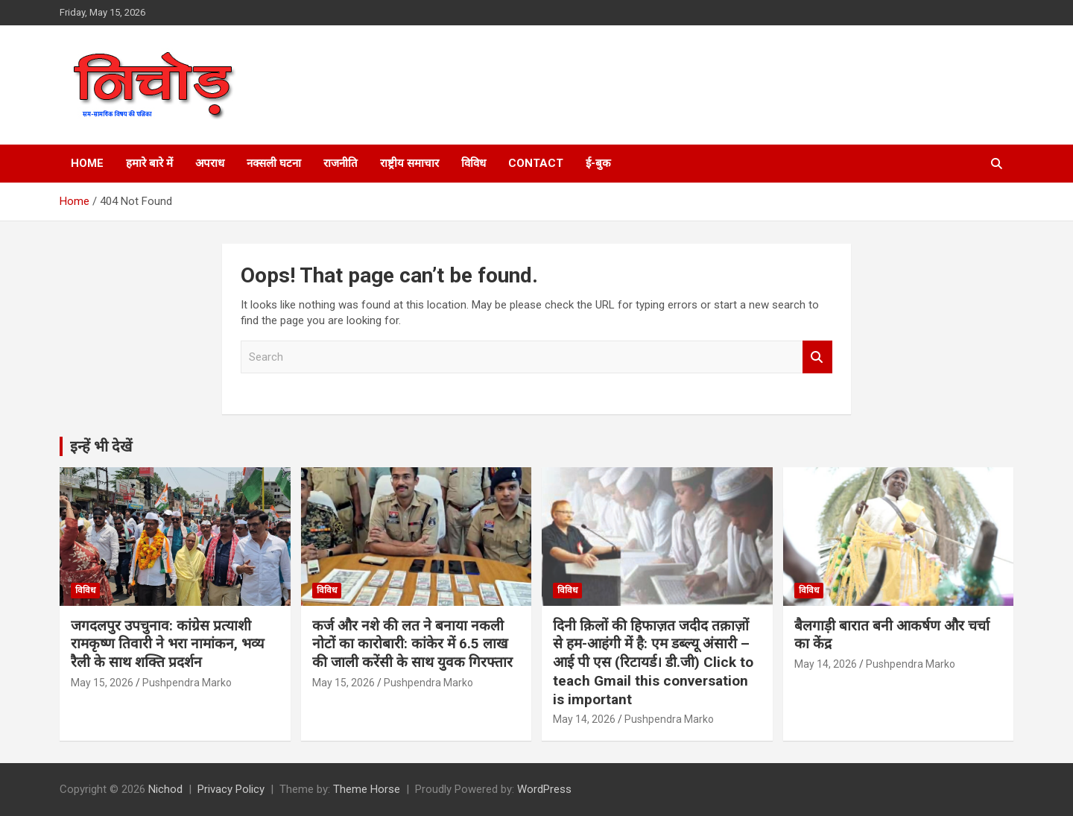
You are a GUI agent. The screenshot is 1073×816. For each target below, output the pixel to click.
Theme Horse (366, 789)
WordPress (544, 789)
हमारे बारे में (149, 163)
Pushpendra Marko (187, 683)
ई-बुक (598, 163)
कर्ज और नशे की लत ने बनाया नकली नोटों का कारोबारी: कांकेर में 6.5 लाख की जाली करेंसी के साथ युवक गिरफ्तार (412, 644)
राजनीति (340, 163)
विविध (473, 163)
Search (817, 357)
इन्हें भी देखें (101, 446)
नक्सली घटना (274, 163)
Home (87, 163)
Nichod (165, 789)
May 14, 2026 (584, 719)
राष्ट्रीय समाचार (409, 163)
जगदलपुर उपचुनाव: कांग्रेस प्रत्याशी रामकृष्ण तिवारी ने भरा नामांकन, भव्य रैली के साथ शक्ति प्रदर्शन (168, 644)
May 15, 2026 (102, 683)
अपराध (209, 163)
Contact (535, 163)
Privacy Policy (231, 789)
